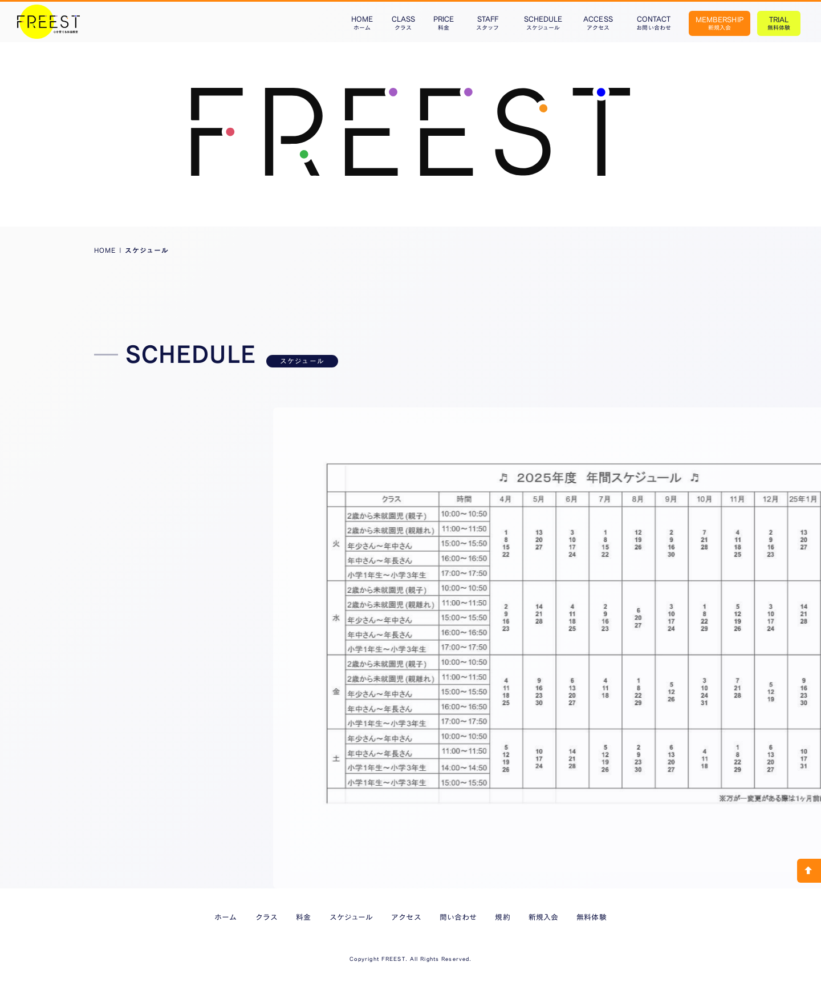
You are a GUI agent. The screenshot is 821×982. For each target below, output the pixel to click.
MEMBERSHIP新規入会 (719, 23)
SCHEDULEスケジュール (543, 23)
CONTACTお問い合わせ (653, 23)
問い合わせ (458, 917)
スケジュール (351, 917)
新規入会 (543, 917)
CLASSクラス (403, 23)
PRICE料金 (443, 23)
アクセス (406, 917)
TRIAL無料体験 (778, 23)
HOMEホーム (362, 23)
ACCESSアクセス (597, 23)
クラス (266, 917)
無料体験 (591, 917)
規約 (502, 917)
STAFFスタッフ (487, 23)
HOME (105, 250)
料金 (303, 917)
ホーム (225, 917)
